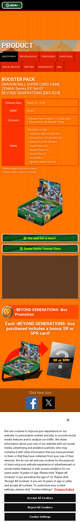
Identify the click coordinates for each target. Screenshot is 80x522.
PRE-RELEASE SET (28, 56)
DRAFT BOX (29, 67)
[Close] (68, 420)
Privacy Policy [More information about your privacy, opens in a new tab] (64, 489)
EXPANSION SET (45, 67)
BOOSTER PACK (8, 54)
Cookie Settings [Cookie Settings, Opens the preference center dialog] (40, 516)
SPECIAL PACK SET (11, 67)
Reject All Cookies (40, 507)
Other (59, 67)
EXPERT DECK (66, 56)
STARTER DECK (48, 56)
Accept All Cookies (40, 498)
